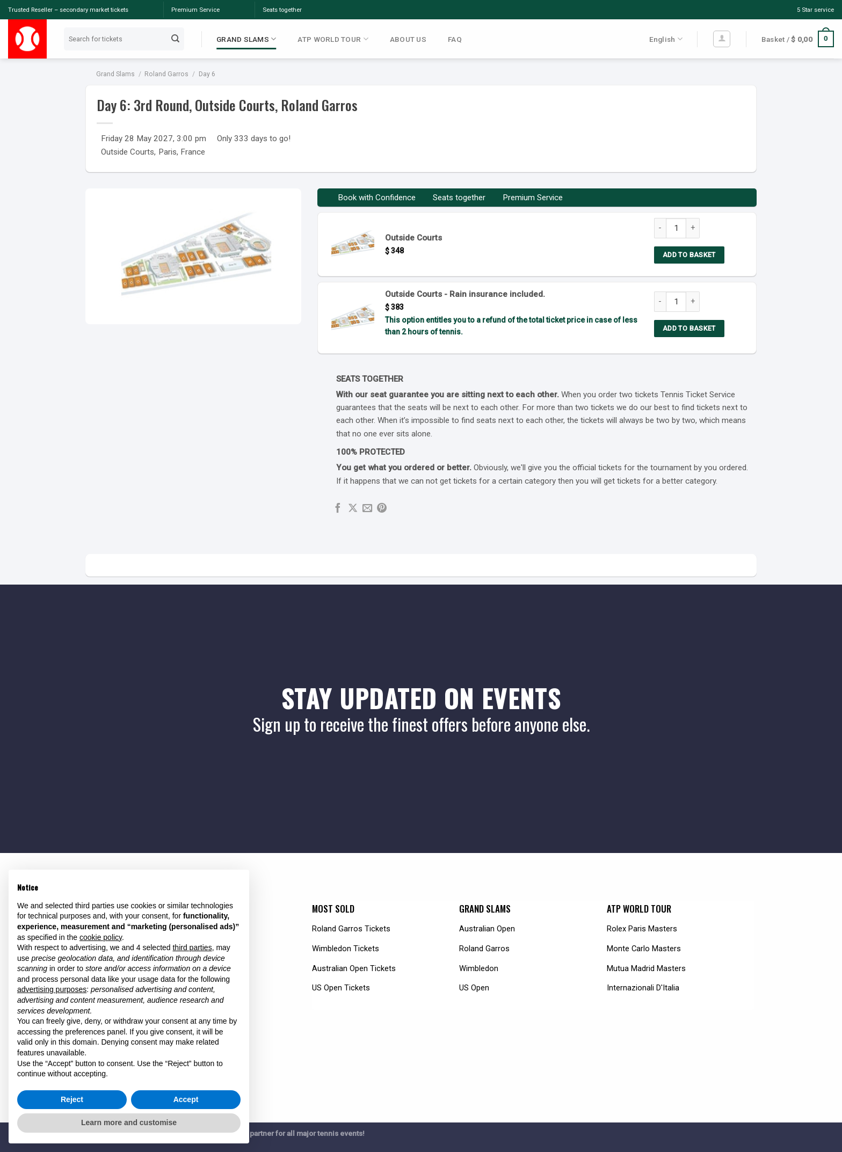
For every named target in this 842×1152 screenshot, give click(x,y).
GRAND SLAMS (246, 39)
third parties (192, 947)
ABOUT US (408, 39)
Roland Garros (166, 74)
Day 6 (207, 74)
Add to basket (689, 255)
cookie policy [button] (100, 937)
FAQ (455, 39)
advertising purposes (51, 989)
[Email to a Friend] (367, 508)
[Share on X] (353, 508)
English (666, 39)
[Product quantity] (676, 228)
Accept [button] (186, 1099)
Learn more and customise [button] (129, 1122)
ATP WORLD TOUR (332, 39)
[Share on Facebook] (338, 508)
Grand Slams (115, 74)
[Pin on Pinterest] (382, 508)
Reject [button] (72, 1099)
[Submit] (175, 38)
